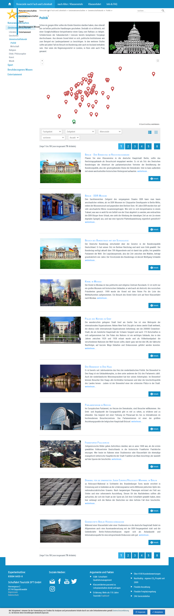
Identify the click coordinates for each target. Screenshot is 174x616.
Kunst (11, 57)
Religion (12, 50)
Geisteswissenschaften (19, 27)
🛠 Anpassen (140, 612)
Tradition (105, 595)
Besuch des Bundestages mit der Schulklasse (107, 240)
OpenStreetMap (146, 124)
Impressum (13, 592)
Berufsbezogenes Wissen (20, 69)
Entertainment (15, 74)
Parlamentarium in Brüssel (98, 405)
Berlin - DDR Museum (96, 195)
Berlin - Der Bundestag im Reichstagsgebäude (107, 154)
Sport (10, 65)
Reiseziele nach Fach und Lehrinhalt (52, 10)
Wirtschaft (14, 46)
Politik (13, 42)
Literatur (12, 32)
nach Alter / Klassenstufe (70, 4)
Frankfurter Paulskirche (97, 442)
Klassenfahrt (94, 4)
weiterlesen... (143, 171)
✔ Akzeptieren (157, 612)
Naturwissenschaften (18, 23)
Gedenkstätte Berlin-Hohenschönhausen (104, 521)
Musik (11, 61)
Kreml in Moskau (93, 281)
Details (154, 178)
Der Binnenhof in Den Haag (98, 366)
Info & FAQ (112, 4)
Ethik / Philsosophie (17, 53)
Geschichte (13, 35)
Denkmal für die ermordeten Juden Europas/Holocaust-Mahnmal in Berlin (121, 480)
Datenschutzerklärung (121, 610)
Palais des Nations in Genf (98, 318)
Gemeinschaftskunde (18, 39)
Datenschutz (13, 594)
